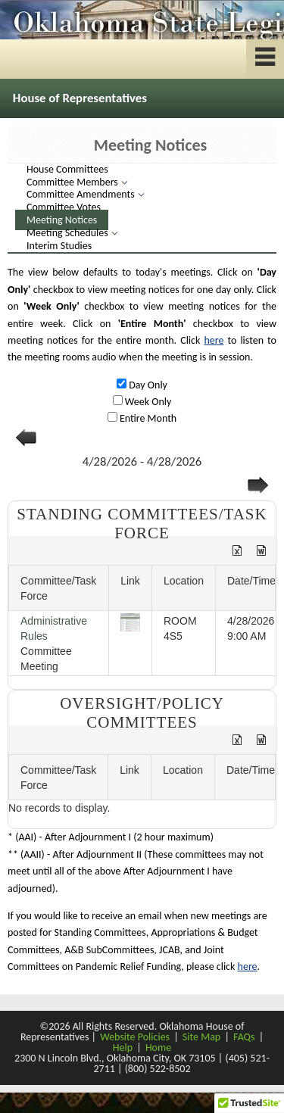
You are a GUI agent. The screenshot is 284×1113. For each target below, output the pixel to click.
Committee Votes (64, 207)
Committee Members (73, 182)
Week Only (147, 401)
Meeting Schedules (69, 232)
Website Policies (135, 1036)
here (213, 340)
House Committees (67, 169)
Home (158, 1047)
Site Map (201, 1036)
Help (123, 1047)
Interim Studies (59, 245)
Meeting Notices (62, 220)
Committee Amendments (82, 194)
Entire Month (146, 418)
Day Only (146, 385)
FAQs (244, 1036)
